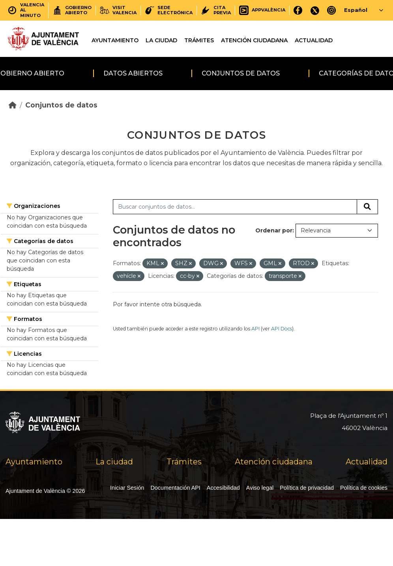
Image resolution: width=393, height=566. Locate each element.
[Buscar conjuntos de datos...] (235, 206)
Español (355, 10)
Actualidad (314, 40)
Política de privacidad (307, 488)
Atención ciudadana (254, 40)
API (255, 329)
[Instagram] (331, 10)
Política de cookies (363, 488)
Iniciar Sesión (127, 488)
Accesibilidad (223, 488)
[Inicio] (13, 105)
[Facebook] (298, 10)
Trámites (199, 40)
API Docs (281, 329)
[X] (315, 10)
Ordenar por (273, 230)
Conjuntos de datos (241, 73)
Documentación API (175, 488)
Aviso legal (259, 488)
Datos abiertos (133, 73)
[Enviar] (367, 207)
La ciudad (161, 40)
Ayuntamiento (115, 40)
